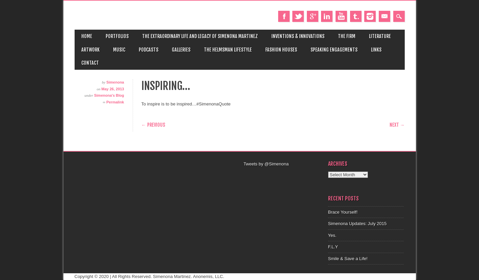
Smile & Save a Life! (348, 258)
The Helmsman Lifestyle (228, 50)
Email (384, 16)
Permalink (115, 102)
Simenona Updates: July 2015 (357, 223)
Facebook (284, 16)
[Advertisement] (282, 176)
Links (376, 50)
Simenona (115, 82)
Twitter (298, 16)
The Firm (346, 36)
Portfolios (117, 36)
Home (86, 36)
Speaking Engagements (334, 50)
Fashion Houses (281, 50)
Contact (90, 63)
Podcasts (148, 50)
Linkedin (326, 16)
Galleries (181, 50)
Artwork (90, 50)
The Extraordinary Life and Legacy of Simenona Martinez (200, 36)
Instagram (370, 16)
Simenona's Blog (109, 95)
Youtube (341, 16)
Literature (380, 36)
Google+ (312, 16)
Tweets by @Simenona (266, 163)
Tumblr (356, 16)
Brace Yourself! (342, 212)
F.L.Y (333, 246)
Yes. (332, 235)
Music (119, 50)
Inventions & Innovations (297, 36)
